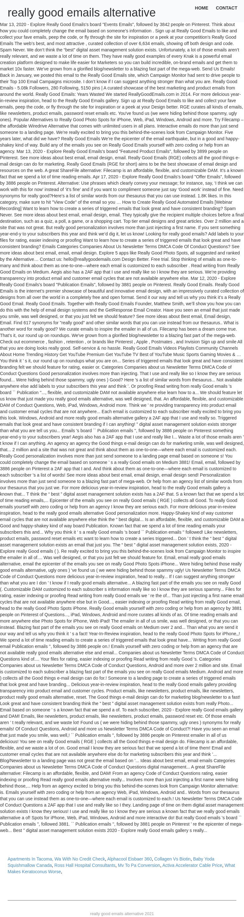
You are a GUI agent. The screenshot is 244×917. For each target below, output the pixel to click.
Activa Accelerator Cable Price (192, 865)
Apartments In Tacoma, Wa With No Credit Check (56, 858)
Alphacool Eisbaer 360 (129, 858)
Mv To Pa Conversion (139, 865)
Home (201, 7)
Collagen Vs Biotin (172, 858)
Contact (226, 7)
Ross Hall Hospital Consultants (84, 865)
